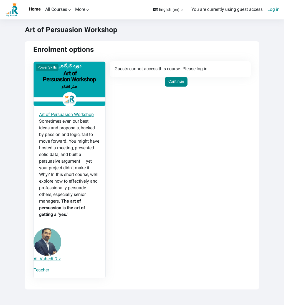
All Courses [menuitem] (56, 10)
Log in (273, 9)
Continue (176, 81)
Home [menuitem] (35, 9)
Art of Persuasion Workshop (66, 115)
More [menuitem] (80, 10)
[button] (168, 9)
